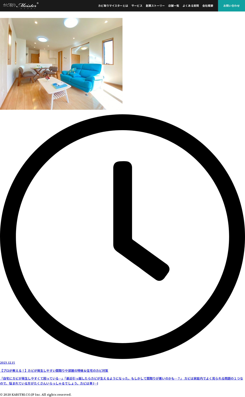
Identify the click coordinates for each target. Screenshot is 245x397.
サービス (136, 5)
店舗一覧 (173, 5)
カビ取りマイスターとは (113, 5)
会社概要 (207, 5)
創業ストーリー (155, 5)
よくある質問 (191, 5)
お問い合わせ (231, 5)
